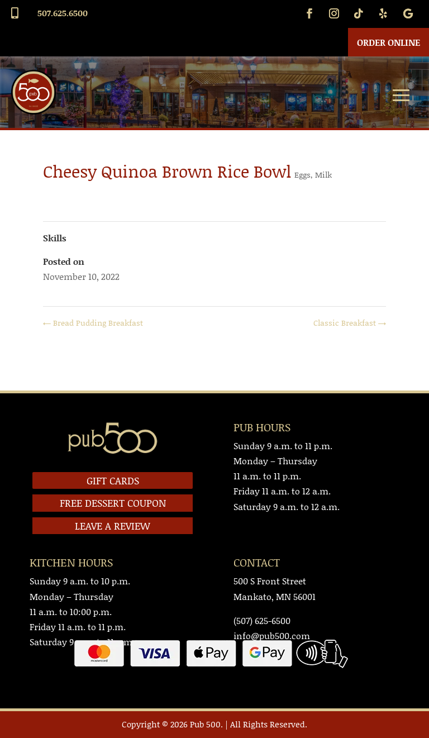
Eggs (302, 174)
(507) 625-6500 (261, 620)
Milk (323, 174)
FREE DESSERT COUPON (113, 503)
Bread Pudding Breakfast (93, 322)
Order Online (388, 42)
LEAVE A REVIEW (112, 525)
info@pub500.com (271, 635)
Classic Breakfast (349, 322)
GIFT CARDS (113, 480)
